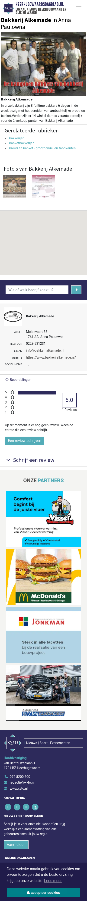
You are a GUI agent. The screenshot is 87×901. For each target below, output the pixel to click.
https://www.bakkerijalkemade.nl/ (51, 358)
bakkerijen (16, 138)
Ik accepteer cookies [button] (43, 893)
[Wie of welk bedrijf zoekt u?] (37, 289)
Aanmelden (16, 844)
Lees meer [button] (53, 881)
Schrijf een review (29, 459)
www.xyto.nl (19, 789)
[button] (44, 238)
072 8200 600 (20, 777)
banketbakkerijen (21, 143)
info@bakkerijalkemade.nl (45, 351)
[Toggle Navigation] (78, 8)
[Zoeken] (76, 289)
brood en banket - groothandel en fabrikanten (42, 148)
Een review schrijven (24, 440)
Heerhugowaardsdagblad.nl (40, 4)
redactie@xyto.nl (22, 783)
